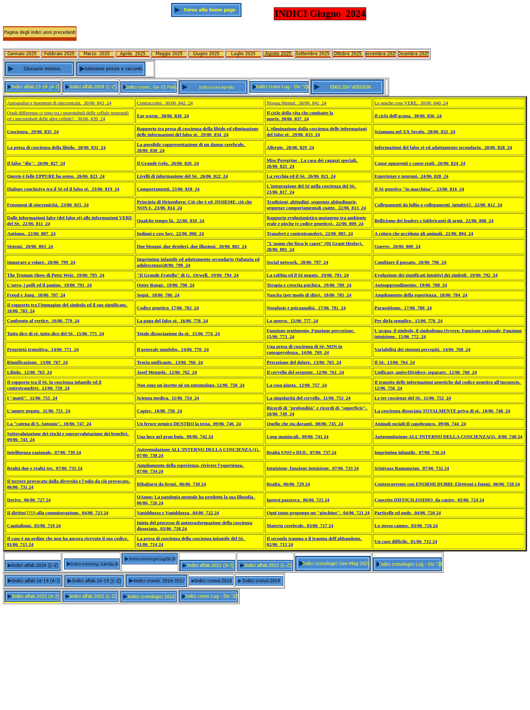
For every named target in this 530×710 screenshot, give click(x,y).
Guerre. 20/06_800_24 (397, 246)
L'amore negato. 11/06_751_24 (38, 410)
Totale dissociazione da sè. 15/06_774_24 (178, 333)
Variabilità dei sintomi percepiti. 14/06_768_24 (422, 349)
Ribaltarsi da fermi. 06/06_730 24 (171, 484)
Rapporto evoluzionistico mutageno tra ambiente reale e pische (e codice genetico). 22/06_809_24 (316, 220)
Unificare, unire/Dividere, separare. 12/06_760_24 (425, 372)
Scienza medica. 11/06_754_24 (168, 398)
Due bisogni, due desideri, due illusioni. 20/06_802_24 (192, 246)
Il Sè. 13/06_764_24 (394, 362)
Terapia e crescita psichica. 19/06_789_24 (308, 285)
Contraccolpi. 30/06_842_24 (165, 103)
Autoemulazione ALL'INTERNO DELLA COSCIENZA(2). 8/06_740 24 (448, 436)
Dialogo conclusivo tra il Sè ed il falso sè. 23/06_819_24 (63, 189)
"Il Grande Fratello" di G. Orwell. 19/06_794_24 (188, 275)
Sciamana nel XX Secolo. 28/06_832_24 (414, 131)
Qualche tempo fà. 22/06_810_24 (170, 220)
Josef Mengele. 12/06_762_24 (167, 372)
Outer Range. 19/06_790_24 (165, 285)
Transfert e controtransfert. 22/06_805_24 (309, 233)
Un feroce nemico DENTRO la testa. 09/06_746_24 (189, 423)
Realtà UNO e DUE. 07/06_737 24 (301, 452)
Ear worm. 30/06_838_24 (163, 115)
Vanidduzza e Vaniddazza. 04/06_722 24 (178, 512)
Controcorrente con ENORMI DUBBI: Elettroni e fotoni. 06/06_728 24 (447, 484)
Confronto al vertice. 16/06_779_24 (43, 320)
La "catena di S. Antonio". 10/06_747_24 (49, 423)
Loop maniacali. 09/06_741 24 (297, 436)
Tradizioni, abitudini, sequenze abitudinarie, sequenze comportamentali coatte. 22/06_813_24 (316, 204)
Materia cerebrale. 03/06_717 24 (299, 525)
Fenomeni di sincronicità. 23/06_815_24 (48, 204)
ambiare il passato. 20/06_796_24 (412, 262)
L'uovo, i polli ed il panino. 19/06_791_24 (49, 285)
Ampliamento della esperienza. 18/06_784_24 (420, 295)
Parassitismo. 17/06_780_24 (403, 307)
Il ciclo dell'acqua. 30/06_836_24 (407, 115)
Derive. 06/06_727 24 (28, 500)
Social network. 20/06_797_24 (297, 262)
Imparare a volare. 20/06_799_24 (41, 262)
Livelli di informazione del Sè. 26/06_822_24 (182, 176)
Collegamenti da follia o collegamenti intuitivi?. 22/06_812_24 (438, 204)
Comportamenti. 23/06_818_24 (168, 189)
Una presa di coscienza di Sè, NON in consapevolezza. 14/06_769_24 (304, 349)
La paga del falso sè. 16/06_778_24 (172, 320)
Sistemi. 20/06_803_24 (30, 246)
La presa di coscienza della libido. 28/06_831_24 (56, 147)
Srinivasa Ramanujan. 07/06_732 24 (411, 468)
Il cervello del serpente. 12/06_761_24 (305, 372)
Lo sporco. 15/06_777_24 (292, 320)
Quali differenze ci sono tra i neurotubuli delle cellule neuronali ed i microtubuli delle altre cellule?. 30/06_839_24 (68, 115)
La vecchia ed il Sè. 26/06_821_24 (300, 176)
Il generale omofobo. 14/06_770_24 (173, 349)
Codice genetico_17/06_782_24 (168, 307)
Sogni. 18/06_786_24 (158, 295)
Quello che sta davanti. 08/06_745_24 (304, 423)
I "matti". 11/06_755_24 (32, 398)
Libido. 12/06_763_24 (29, 372)
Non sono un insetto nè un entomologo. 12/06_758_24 (191, 385)
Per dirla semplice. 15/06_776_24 (408, 320)
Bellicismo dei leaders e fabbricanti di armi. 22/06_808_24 (433, 220)
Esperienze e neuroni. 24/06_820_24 (411, 176)
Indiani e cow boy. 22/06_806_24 (170, 233)
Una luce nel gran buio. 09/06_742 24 (175, 436)
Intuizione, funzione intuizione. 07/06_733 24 (312, 468)
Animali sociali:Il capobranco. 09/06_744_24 (420, 423)
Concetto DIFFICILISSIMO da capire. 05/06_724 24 (429, 500)
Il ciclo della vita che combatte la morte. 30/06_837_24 (299, 115)
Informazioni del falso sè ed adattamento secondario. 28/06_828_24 (443, 147)
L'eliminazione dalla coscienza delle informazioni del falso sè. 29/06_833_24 (316, 131)
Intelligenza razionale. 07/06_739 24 (44, 452)
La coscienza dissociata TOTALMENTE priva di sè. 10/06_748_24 (442, 410)
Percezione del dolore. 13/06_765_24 (303, 362)
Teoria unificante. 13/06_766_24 (170, 362)
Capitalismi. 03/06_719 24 (34, 525)
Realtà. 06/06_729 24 (288, 484)
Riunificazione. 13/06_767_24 (37, 362)
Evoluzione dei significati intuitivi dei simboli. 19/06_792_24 (435, 275)
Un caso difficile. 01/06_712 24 (405, 541)
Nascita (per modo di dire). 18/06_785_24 (308, 295)
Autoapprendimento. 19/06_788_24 (410, 285)
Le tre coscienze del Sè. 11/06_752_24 (412, 398)
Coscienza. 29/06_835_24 (33, 131)
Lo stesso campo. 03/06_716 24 (406, 525)
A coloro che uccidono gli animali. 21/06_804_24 (423, 233)
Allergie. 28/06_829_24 (290, 147)
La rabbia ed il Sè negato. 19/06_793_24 (307, 275)
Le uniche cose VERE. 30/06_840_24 (411, 103)
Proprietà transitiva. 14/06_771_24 (43, 349)
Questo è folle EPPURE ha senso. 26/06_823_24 (56, 176)
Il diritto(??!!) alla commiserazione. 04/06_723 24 (57, 512)
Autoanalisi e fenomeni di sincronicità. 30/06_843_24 (59, 103)
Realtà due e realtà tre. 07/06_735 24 (44, 468)
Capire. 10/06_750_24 (159, 410)
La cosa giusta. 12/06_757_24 (296, 385)
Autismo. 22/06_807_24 (31, 233)
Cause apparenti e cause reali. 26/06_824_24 (419, 163)
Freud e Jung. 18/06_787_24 (36, 295)
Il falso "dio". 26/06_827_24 (36, 163)
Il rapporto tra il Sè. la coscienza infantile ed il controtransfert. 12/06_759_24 (54, 385)
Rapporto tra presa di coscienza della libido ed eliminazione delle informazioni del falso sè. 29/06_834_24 (198, 131)
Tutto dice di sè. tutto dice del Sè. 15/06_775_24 (55, 333)
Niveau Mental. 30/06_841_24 (296, 103)
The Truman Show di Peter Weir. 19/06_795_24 (55, 275)
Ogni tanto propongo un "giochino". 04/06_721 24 (318, 512)
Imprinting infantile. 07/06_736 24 (409, 452)
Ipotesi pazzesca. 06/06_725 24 (297, 500)
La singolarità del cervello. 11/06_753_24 (308, 398)
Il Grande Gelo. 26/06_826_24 (168, 163)
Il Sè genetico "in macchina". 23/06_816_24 (419, 189)
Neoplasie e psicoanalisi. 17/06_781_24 (306, 307)
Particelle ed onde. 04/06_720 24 (407, 512)
